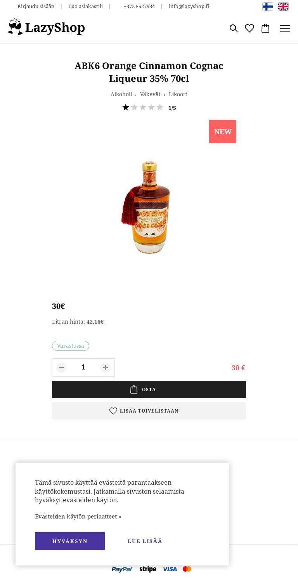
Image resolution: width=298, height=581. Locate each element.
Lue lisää (145, 541)
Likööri (178, 94)
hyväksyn (70, 541)
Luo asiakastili (85, 6)
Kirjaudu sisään (35, 6)
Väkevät (150, 94)
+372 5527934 (139, 6)
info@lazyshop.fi (189, 6)
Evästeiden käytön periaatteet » (78, 516)
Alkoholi (121, 94)
